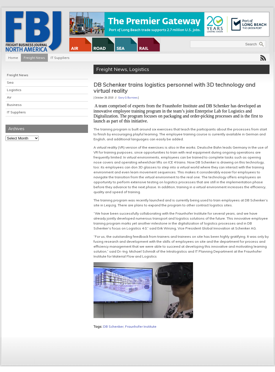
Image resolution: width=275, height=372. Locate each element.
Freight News (34, 58)
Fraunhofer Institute (140, 326)
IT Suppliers (60, 58)
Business (14, 105)
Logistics (14, 90)
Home (13, 58)
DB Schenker (113, 326)
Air (9, 97)
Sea (10, 82)
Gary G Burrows (128, 97)
